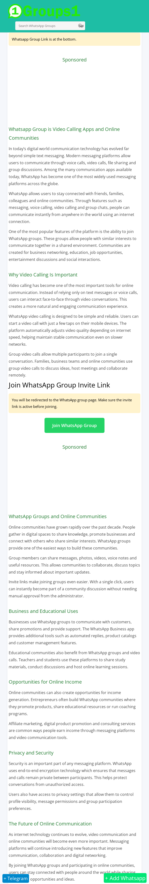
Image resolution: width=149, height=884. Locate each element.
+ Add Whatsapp (125, 878)
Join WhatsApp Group (74, 425)
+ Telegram (16, 878)
